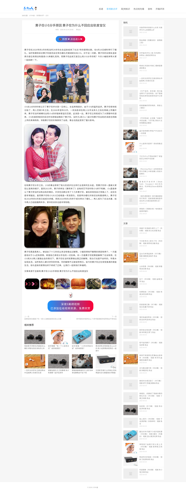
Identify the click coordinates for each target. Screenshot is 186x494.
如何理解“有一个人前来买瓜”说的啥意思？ (58, 347)
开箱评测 (160, 8)
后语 (101, 8)
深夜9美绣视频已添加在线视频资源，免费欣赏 (70, 306)
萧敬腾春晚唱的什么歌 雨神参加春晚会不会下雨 (82, 371)
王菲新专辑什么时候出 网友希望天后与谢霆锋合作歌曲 (106, 371)
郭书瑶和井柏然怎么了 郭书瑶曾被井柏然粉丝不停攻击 (96, 319)
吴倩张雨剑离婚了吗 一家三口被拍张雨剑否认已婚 (42, 319)
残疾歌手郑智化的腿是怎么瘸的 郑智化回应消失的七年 (34, 347)
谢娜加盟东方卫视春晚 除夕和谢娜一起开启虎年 (58, 371)
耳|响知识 (125, 8)
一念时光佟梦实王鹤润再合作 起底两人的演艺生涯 (34, 371)
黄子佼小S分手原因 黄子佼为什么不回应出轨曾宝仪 (70, 25)
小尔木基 (30, 8)
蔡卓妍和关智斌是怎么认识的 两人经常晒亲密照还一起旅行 (106, 348)
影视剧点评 (112, 8)
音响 (150, 8)
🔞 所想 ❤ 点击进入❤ (70, 39)
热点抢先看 (139, 8)
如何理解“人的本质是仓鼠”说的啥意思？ (82, 347)
